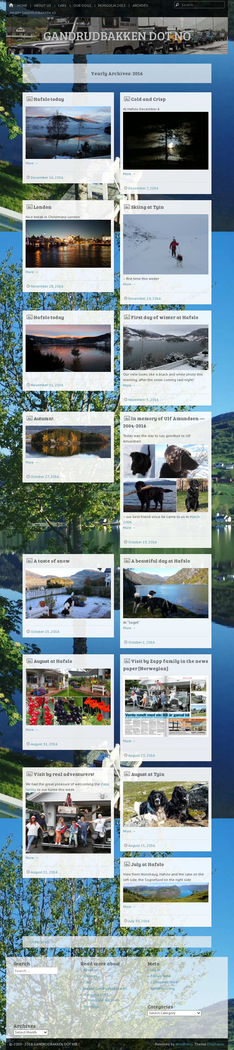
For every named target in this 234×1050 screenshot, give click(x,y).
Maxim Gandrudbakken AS (33, 12)
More (32, 163)
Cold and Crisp (148, 99)
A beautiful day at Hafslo (160, 560)
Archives (140, 5)
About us (42, 5)
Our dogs (82, 5)
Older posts (38, 941)
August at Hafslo (53, 661)
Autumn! (43, 418)
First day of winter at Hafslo (164, 317)
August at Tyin (148, 774)
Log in (155, 969)
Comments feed (164, 982)
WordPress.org (162, 988)
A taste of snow (52, 560)
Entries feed (160, 976)
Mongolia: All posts (104, 1000)
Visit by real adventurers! (64, 774)
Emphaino (215, 1044)
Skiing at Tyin (147, 207)
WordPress (184, 1044)
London (42, 207)
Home (22, 5)
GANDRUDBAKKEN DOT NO (117, 35)
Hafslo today (49, 99)
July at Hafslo (147, 864)
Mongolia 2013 (112, 5)
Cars (62, 5)
